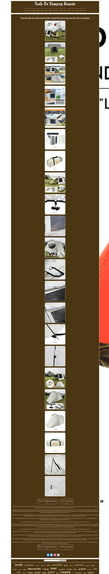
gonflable (82, 569)
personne (57, 564)
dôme (48, 565)
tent (19, 572)
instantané (78, 573)
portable (87, 565)
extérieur (79, 564)
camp (71, 565)
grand (51, 572)
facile (66, 565)
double (44, 573)
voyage (69, 569)
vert (73, 573)
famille (19, 564)
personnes (90, 569)
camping (65, 572)
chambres (24, 573)
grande (15, 569)
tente (54, 568)
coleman (20, 569)
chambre (46, 569)
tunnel (37, 572)
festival (90, 572)
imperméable (34, 568)
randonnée (29, 565)
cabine (43, 565)
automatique (61, 569)
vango (57, 573)
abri (95, 568)
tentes (30, 572)
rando (84, 573)
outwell (37, 565)
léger (24, 569)
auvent (93, 565)
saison (75, 569)
